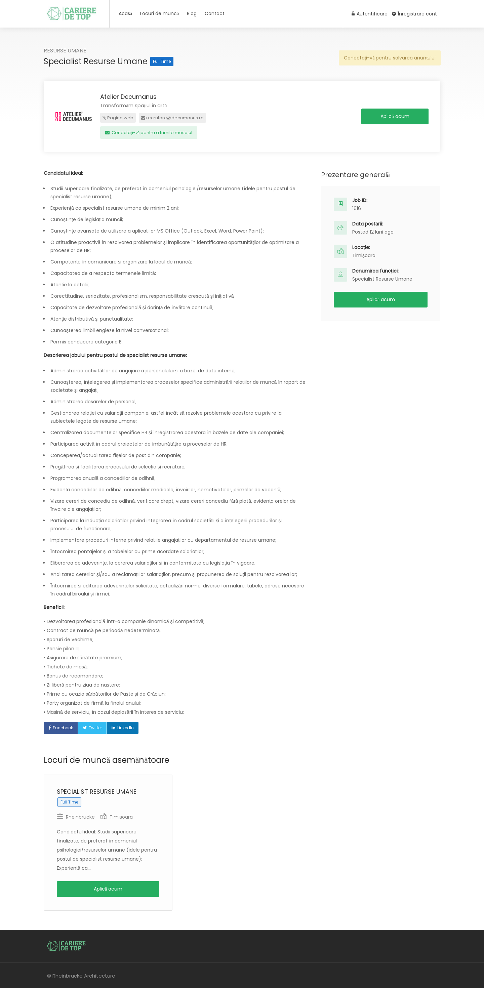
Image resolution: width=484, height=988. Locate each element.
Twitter (95, 727)
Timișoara (121, 816)
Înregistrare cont (414, 13)
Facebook (63, 727)
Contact (215, 13)
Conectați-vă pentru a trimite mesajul (148, 132)
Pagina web (118, 118)
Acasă (125, 13)
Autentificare (369, 13)
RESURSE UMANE (65, 50)
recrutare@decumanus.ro (172, 118)
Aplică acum (394, 116)
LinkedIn (125, 727)
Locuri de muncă (159, 13)
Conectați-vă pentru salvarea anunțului (389, 56)
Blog (192, 13)
